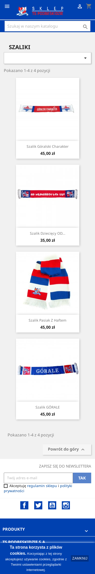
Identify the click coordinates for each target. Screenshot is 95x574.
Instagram (66, 505)
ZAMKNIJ (79, 558)
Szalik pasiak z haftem (47, 320)
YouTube (52, 505)
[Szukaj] (47, 26)
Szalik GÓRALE (47, 407)
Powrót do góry (67, 449)
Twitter (38, 505)
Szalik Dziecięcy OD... (47, 233)
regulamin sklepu (42, 485)
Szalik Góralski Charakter (48, 146)
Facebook (24, 505)
